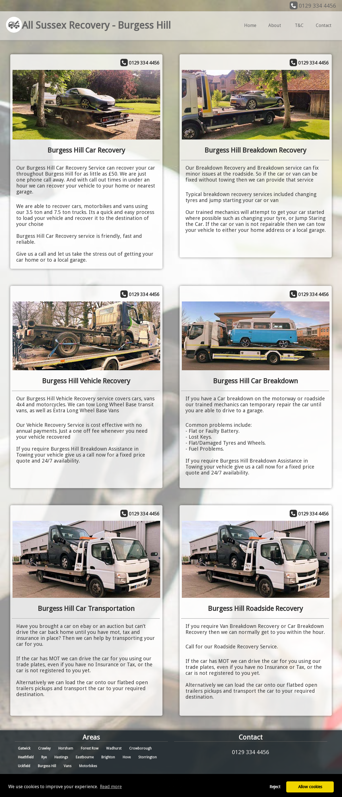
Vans (67, 766)
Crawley (44, 748)
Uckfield (24, 766)
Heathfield (26, 757)
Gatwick (24, 748)
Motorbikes (88, 766)
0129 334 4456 (317, 5)
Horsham (65, 748)
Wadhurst (113, 748)
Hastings (61, 757)
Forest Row (89, 748)
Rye (44, 757)
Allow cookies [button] (310, 786)
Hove (127, 757)
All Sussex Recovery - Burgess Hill (88, 25)
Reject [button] (274, 786)
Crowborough (140, 748)
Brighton (108, 757)
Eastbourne (85, 757)
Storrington (147, 757)
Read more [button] (111, 786)
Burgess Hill (47, 766)
